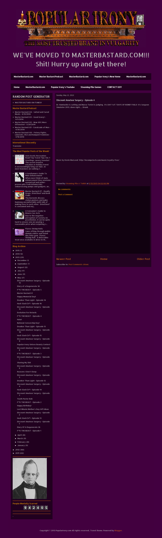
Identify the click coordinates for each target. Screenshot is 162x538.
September (22, 264)
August (21, 267)
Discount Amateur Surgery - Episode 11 (33, 308)
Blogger (118, 530)
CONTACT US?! (114, 87)
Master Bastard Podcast (51, 76)
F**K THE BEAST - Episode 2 (29, 402)
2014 (17, 254)
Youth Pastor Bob (25, 399)
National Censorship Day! (28, 323)
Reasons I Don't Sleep (26, 372)
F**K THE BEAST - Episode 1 (29, 431)
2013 (17, 257)
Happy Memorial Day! (26, 296)
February (21, 442)
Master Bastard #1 (25, 293)
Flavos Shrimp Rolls (34, 229)
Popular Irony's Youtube (63, 87)
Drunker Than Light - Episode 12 (31, 381)
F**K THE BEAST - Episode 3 (29, 353)
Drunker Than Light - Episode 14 (31, 300)
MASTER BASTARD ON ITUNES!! (28, 102)
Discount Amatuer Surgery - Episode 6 (33, 367)
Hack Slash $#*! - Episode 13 (29, 418)
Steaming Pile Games (91, 87)
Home (16, 87)
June (19, 274)
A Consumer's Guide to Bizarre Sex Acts (35, 212)
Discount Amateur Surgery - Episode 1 (33, 422)
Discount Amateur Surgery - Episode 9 (33, 340)
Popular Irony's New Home (107, 76)
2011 (17, 453)
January (21, 445)
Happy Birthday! (24, 406)
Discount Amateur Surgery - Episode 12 (33, 282)
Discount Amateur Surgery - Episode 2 (33, 413)
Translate (17, 146)
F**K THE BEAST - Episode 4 (29, 316)
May (19, 278)
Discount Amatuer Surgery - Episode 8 (33, 349)
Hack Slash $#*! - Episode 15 (29, 335)
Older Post (143, 259)
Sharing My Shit (24, 362)
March (20, 438)
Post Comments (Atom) (79, 264)
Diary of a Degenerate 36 (28, 286)
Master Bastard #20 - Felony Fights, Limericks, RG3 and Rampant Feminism (32, 133)
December (22, 260)
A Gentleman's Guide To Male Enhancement (36, 174)
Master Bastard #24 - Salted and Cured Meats (32, 113)
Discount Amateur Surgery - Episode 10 (33, 331)
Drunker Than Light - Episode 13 (31, 326)
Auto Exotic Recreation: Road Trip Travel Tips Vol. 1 (37, 157)
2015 (17, 250)
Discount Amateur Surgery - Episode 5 (33, 376)
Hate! (19, 319)
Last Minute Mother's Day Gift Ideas (33, 409)
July (19, 271)
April (19, 435)
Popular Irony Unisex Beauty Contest (33, 344)
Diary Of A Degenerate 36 (28, 427)
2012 (17, 450)
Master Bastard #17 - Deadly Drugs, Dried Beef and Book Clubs (37, 193)
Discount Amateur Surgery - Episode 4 (33, 385)
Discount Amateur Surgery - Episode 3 (33, 394)
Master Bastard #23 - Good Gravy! (30, 117)
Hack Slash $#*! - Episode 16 (29, 303)
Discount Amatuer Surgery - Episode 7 (33, 358)
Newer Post (63, 259)
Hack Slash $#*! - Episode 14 (29, 390)
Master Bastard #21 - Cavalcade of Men (32, 127)
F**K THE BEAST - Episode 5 (29, 290)
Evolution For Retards (27, 312)
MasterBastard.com (23, 76)
